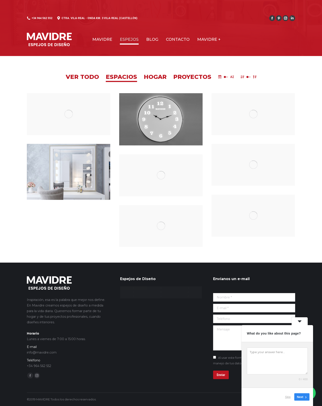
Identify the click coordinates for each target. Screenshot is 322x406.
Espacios (121, 76)
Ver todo (82, 76)
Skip (288, 397)
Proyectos (192, 76)
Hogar (155, 76)
